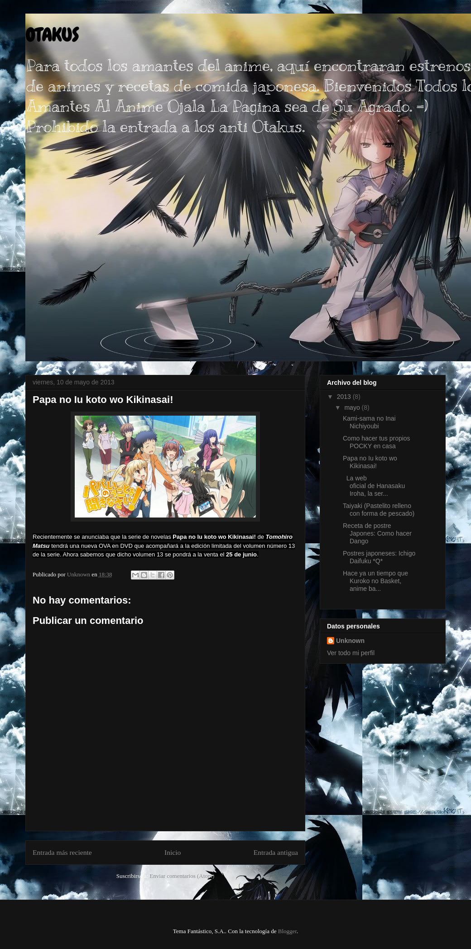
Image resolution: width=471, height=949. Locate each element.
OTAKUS (51, 35)
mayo (352, 407)
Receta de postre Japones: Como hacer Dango (377, 533)
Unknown (350, 640)
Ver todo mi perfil (351, 653)
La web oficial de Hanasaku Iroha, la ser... (374, 485)
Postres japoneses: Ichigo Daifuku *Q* (379, 557)
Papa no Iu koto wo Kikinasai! (370, 462)
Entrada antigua (276, 852)
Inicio (172, 852)
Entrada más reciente (62, 852)
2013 (345, 396)
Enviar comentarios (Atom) (181, 875)
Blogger (287, 931)
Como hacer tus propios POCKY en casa (376, 442)
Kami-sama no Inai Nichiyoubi (369, 422)
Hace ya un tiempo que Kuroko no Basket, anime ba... (375, 581)
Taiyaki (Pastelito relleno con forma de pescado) (378, 509)
